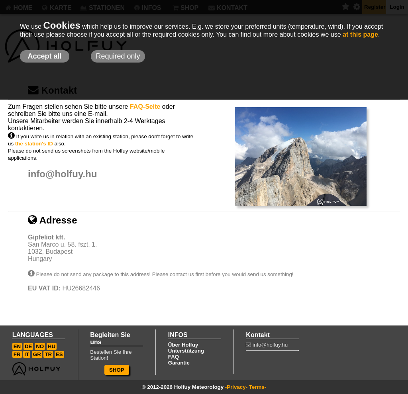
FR (17, 354)
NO (40, 346)
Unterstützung (186, 351)
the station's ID (34, 144)
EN (17, 346)
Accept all (44, 56)
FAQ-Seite (145, 106)
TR (48, 354)
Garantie (179, 363)
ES (59, 354)
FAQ (173, 357)
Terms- (257, 387)
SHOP (116, 370)
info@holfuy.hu (62, 174)
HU (51, 346)
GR (37, 354)
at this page (360, 34)
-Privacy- (236, 387)
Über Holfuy (183, 345)
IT (26, 354)
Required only (118, 56)
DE (28, 346)
